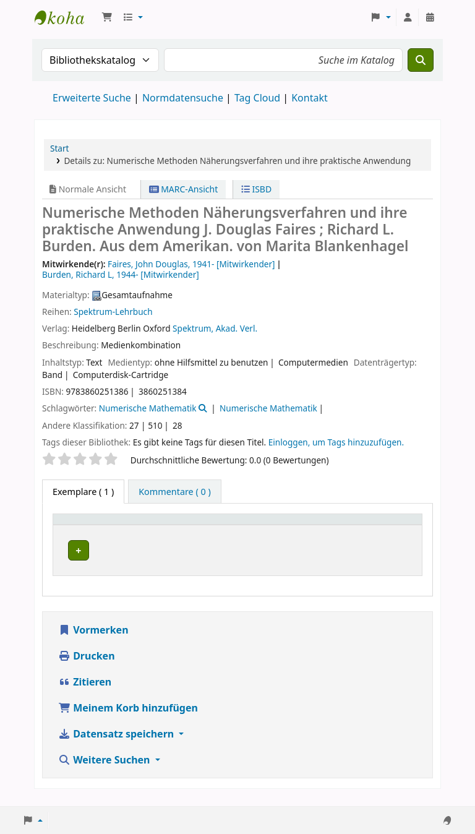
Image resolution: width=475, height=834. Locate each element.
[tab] (174, 491)
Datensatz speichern (117, 742)
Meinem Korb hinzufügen (128, 716)
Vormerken (93, 638)
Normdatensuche (182, 98)
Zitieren (84, 690)
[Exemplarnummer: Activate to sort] (318, 525)
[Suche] (421, 60)
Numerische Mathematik (148, 408)
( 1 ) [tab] (83, 491)
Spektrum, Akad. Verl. (215, 328)
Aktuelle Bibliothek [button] (172, 525)
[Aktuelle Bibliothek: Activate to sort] (195, 525)
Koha (65, 17)
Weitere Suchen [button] (105, 768)
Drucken (86, 664)
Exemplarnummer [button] (311, 525)
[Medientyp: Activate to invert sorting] (89, 525)
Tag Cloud (257, 98)
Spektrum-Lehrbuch (113, 311)
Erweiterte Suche (92, 98)
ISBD (256, 189)
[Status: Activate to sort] (396, 525)
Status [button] (389, 525)
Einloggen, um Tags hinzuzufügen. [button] (336, 442)
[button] (107, 17)
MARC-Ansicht (183, 189)
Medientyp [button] (82, 525)
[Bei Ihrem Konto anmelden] (407, 17)
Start (59, 148)
